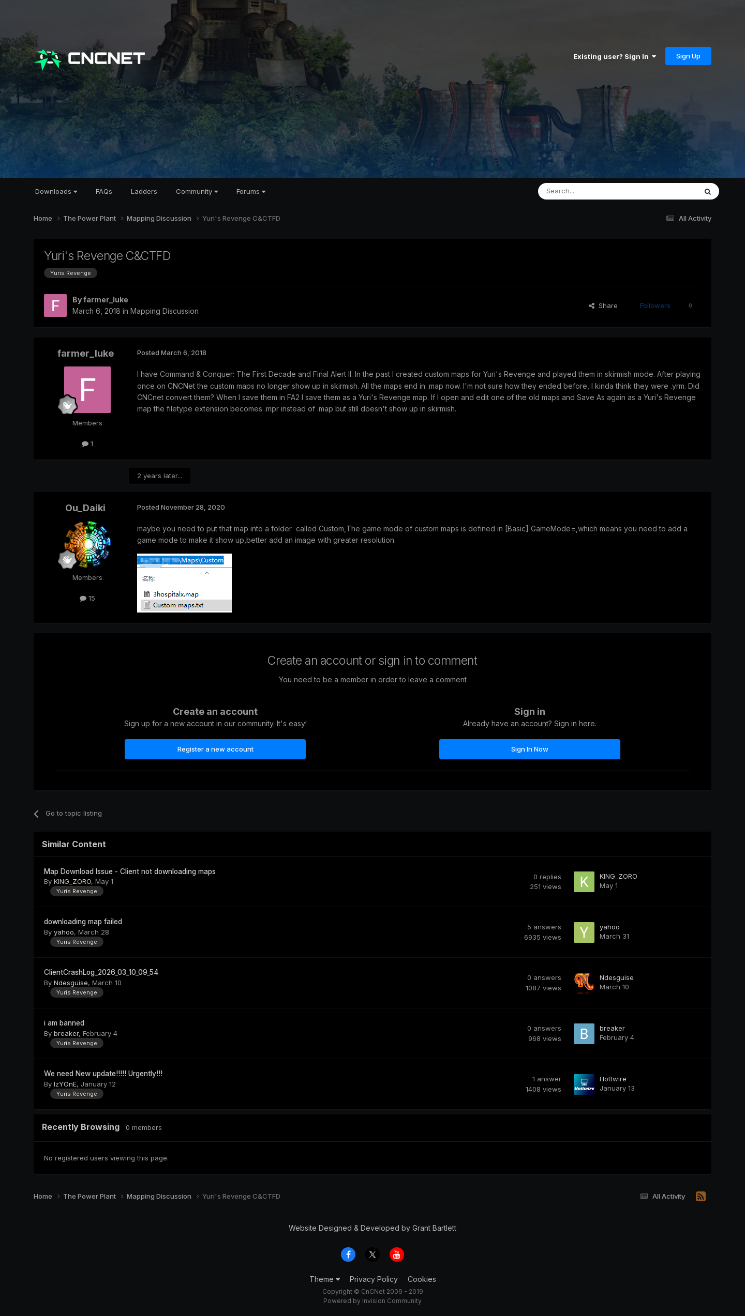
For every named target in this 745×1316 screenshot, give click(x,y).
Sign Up (688, 56)
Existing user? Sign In (614, 56)
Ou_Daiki (85, 507)
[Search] (591, 191)
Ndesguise (71, 982)
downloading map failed (83, 921)
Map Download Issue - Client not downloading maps (130, 871)
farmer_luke (105, 299)
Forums (250, 191)
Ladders (144, 191)
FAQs (104, 191)
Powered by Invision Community (372, 1301)
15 (87, 598)
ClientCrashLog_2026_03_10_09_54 (101, 972)
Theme (324, 1279)
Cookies (422, 1279)
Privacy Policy (374, 1279)
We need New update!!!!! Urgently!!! (103, 1073)
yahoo (64, 932)
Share (603, 305)
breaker (66, 1033)
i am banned (64, 1023)
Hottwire (613, 1079)
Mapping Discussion (164, 311)
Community (197, 191)
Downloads (56, 191)
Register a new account (215, 749)
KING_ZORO (72, 881)
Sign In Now (529, 749)
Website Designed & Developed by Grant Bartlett (372, 1227)
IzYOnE (65, 1084)
